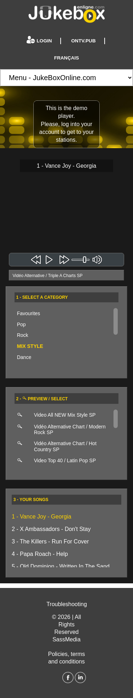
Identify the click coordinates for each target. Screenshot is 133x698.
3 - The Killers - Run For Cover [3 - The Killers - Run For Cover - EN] (50, 541)
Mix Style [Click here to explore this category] (30, 346)
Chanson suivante (64, 260)
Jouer (50, 260)
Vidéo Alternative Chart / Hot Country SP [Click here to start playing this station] (65, 446)
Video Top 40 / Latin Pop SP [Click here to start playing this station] (65, 460)
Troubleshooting (66, 604)
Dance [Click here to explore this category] (24, 357)
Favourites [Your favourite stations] (28, 313)
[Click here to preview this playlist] (22, 415)
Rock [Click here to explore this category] (22, 335)
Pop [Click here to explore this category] (21, 324)
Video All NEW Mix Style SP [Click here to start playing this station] (65, 415)
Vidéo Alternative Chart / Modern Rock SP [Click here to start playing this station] (70, 430)
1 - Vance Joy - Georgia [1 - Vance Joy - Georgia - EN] (41, 517)
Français (66, 58)
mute (97, 260)
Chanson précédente (36, 260)
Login (40, 41)
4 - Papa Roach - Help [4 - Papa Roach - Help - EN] (40, 554)
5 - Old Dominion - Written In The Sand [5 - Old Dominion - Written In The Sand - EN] (61, 566)
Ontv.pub (83, 40)
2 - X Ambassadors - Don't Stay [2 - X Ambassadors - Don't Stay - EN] (51, 529)
